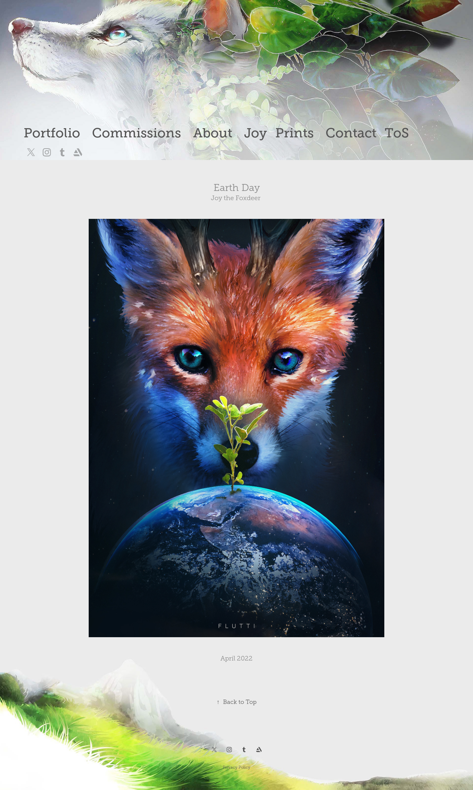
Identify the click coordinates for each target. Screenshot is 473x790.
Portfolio (52, 133)
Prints (294, 133)
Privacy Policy (236, 767)
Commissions (136, 133)
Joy (255, 133)
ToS (397, 133)
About (212, 133)
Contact (351, 133)
